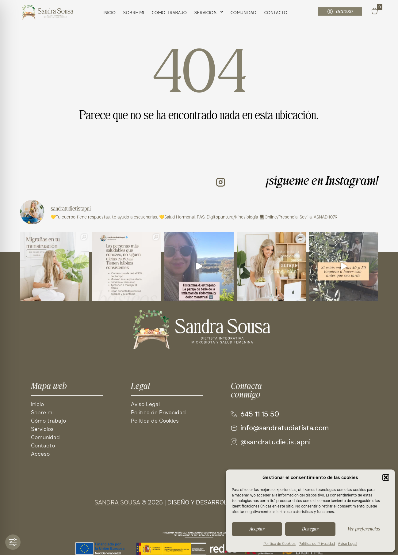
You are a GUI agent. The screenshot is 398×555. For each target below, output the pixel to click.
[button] (386, 477)
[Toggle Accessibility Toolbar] (13, 542)
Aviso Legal (347, 543)
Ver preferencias (363, 529)
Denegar (310, 529)
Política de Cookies (279, 543)
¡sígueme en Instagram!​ (322, 181)
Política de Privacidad (317, 543)
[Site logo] (199, 329)
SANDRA (106, 502)
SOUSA (129, 502)
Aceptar (257, 529)
